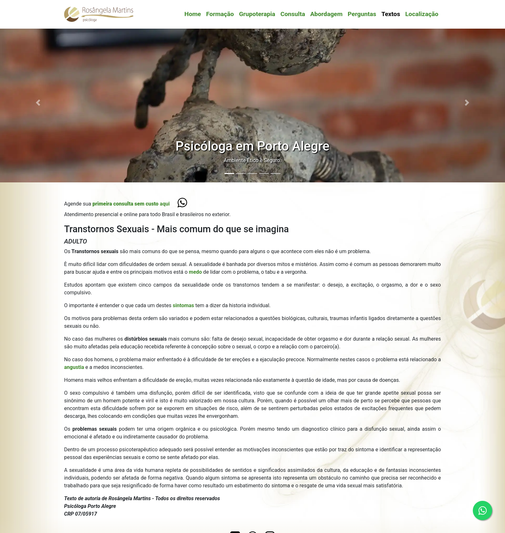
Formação (220, 14)
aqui (131, 204)
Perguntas (362, 14)
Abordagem (326, 14)
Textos (390, 14)
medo (196, 272)
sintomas (184, 305)
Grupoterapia (257, 14)
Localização (421, 14)
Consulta (293, 14)
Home (193, 14)
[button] (38, 102)
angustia (74, 367)
